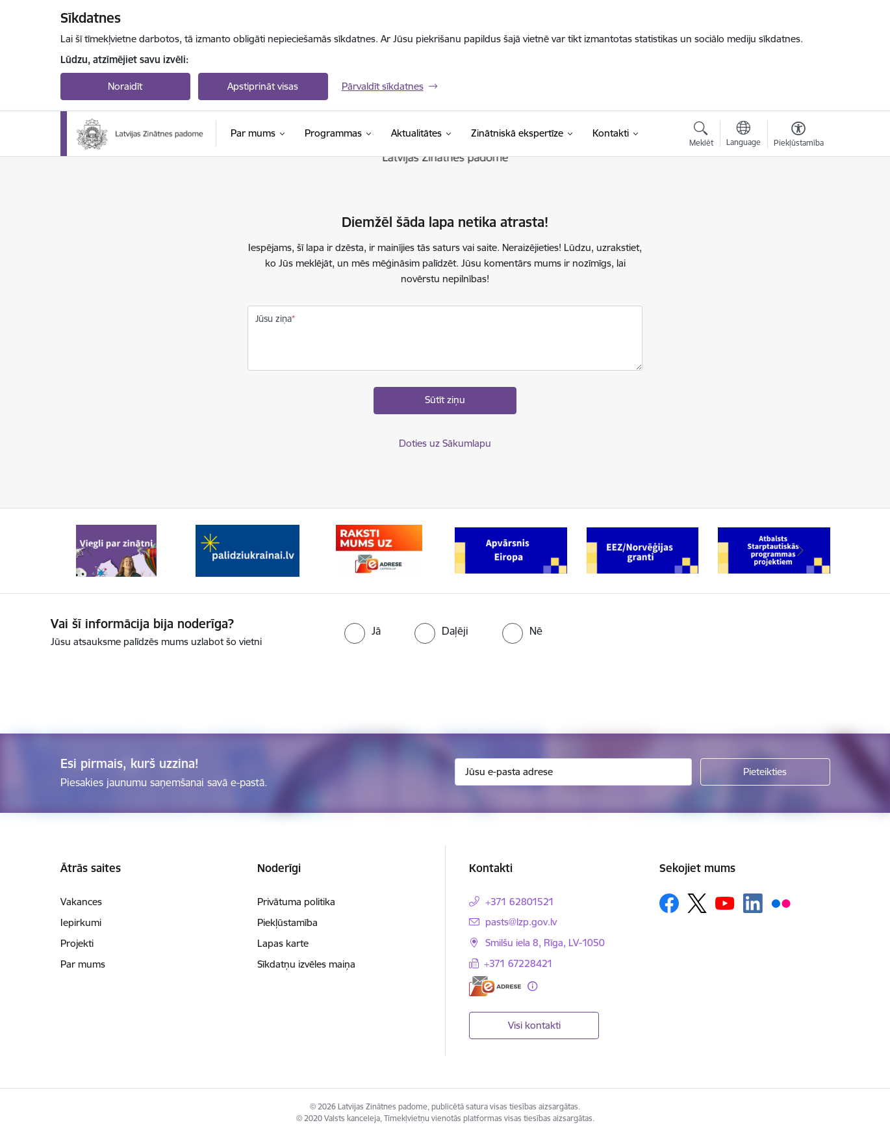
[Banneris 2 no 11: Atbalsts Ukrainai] (247, 550)
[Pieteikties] (765, 772)
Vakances (81, 901)
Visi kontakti (534, 1025)
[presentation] (108, 685)
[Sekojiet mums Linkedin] (753, 903)
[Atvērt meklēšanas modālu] (701, 136)
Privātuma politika (296, 901)
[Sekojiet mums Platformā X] (697, 903)
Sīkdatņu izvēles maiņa (306, 964)
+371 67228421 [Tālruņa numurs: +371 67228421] (518, 963)
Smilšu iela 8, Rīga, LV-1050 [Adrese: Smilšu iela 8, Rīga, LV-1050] (545, 942)
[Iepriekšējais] (90, 551)
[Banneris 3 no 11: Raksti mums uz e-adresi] (379, 550)
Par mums (82, 964)
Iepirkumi (80, 922)
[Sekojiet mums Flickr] (781, 902)
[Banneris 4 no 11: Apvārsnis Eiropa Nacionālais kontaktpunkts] (511, 550)
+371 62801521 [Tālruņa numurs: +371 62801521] (519, 901)
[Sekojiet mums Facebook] (669, 903)
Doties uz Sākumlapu (445, 443)
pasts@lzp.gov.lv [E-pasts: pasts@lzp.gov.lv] (521, 922)
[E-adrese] (495, 986)
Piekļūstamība (287, 922)
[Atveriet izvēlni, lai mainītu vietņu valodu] (743, 135)
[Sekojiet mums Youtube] (725, 902)
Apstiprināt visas (262, 86)
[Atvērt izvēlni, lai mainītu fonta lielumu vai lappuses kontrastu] (798, 136)
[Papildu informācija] (532, 986)
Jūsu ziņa (273, 318)
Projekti (77, 943)
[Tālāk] (800, 551)
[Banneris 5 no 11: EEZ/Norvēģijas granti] (643, 550)
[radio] (362, 631)
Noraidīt (125, 86)
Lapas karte (283, 943)
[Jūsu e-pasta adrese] (573, 772)
